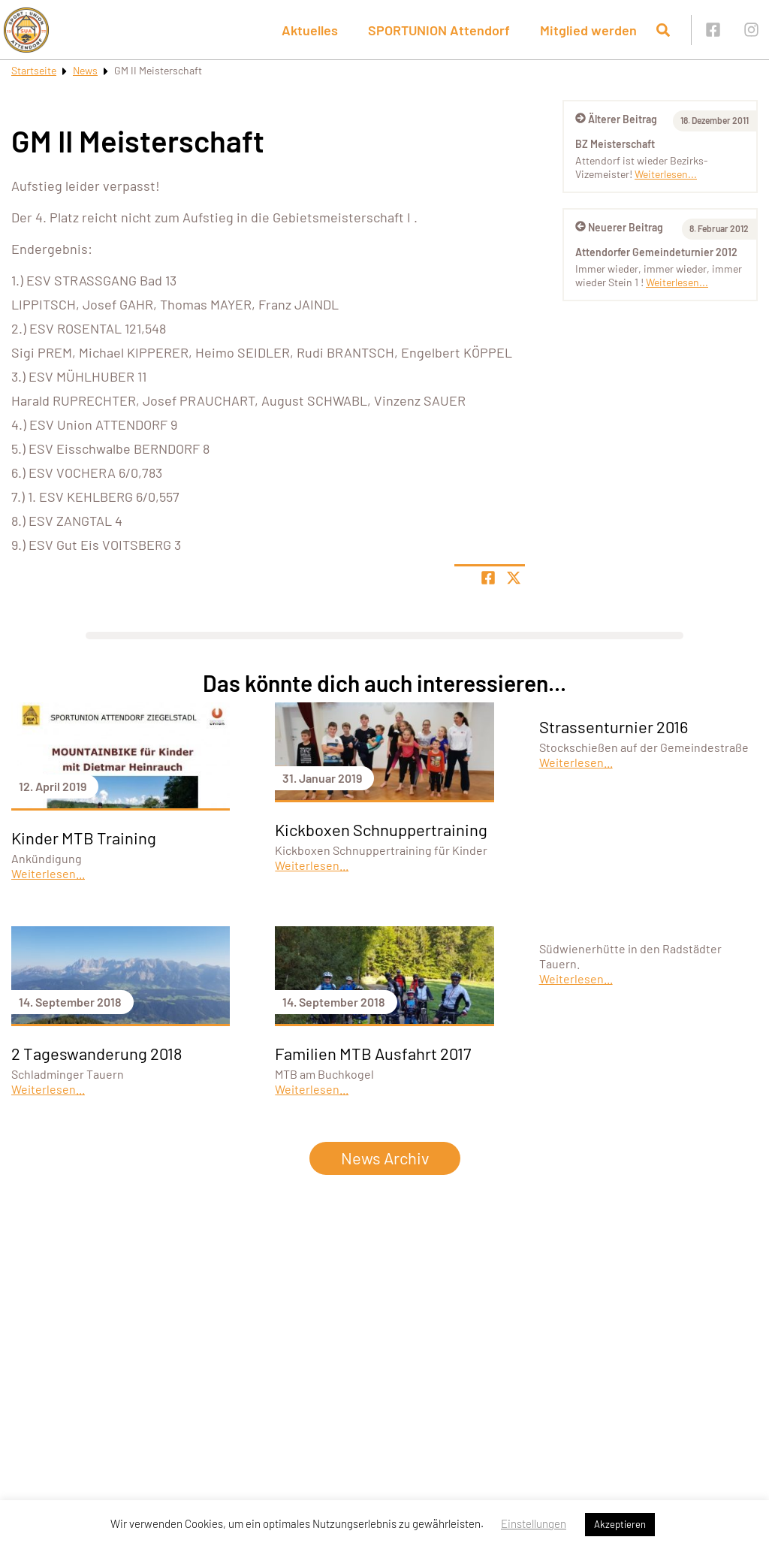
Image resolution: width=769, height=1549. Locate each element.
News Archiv (385, 1157)
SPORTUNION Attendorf (439, 30)
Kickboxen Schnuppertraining (381, 829)
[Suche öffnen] (663, 30)
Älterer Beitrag (616, 119)
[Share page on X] (513, 577)
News (85, 70)
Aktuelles (310, 30)
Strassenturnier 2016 (613, 726)
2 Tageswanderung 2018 (96, 1053)
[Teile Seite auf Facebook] (488, 577)
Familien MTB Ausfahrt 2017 (373, 1053)
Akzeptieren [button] (620, 1524)
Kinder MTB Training (83, 837)
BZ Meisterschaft (615, 143)
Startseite (33, 70)
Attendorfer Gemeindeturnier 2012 (656, 252)
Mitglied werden (588, 30)
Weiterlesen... (666, 174)
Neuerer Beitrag (619, 227)
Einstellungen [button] (533, 1523)
